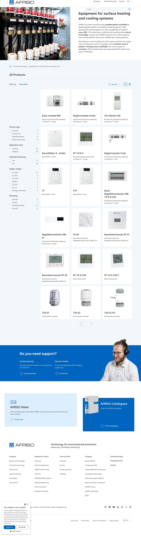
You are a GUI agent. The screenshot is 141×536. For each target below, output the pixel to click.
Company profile (91, 475)
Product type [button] (14, 101)
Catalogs (63, 483)
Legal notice (74, 530)
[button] (16, 531)
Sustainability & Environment (95, 479)
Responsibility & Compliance (95, 492)
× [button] (27, 504)
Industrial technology (17, 470)
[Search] (107, 12)
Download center (110, 4)
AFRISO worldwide (91, 501)
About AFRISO (90, 470)
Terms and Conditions (99, 530)
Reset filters (23, 94)
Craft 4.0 (38, 483)
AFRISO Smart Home (42, 479)
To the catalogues (111, 435)
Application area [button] (16, 119)
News (87, 505)
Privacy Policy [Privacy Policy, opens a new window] (7, 523)
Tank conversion (40, 496)
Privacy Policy (85, 530)
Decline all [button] (22, 527)
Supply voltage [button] (15, 143)
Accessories (13, 479)
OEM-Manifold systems (43, 488)
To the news (19, 429)
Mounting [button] (13, 170)
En (129, 4)
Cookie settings (114, 530)
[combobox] (114, 94)
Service (62, 475)
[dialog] (16, 518)
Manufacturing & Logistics (94, 488)
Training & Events (116, 466)
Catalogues (13, 488)
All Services (63, 383)
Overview (38, 470)
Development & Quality (93, 483)
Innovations (13, 492)
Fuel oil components (42, 475)
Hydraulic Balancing (42, 492)
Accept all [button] (9, 527)
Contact (122, 4)
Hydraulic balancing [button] (17, 131)
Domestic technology (16, 475)
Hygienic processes (41, 501)
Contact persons (30, 383)
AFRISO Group (90, 496)
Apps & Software (15, 483)
